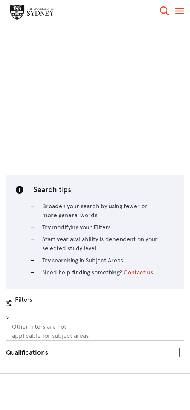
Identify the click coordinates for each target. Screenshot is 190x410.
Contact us (138, 272)
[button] (164, 12)
